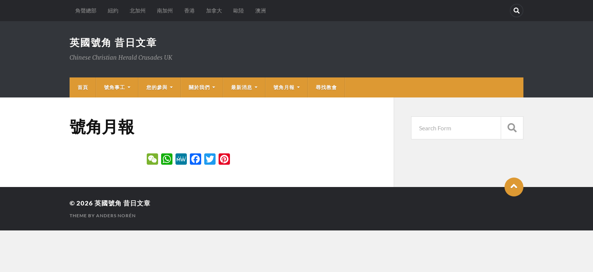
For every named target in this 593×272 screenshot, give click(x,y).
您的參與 (157, 87)
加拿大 (214, 10)
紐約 (113, 10)
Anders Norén (116, 215)
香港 (189, 10)
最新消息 (241, 87)
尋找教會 (326, 87)
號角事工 (114, 87)
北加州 (138, 10)
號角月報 (284, 87)
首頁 (83, 87)
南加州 (165, 10)
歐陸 (238, 10)
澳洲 (260, 10)
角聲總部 (85, 10)
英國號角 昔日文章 (113, 42)
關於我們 (199, 87)
